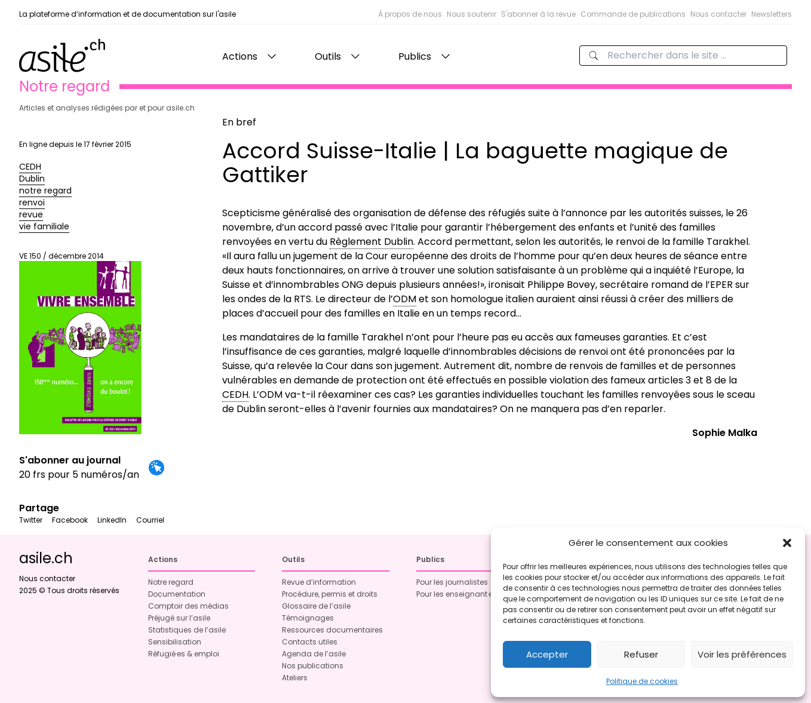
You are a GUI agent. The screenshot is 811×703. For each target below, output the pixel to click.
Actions (239, 56)
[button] (787, 543)
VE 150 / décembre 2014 (80, 343)
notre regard (45, 191)
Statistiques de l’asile (187, 630)
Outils (328, 56)
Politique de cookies (642, 681)
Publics (414, 56)
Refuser (641, 654)
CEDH (30, 167)
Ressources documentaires (332, 630)
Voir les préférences (742, 654)
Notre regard (170, 582)
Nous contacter (718, 14)
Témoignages (308, 618)
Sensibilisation (174, 642)
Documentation (176, 594)
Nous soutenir (471, 14)
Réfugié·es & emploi (183, 654)
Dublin (32, 179)
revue (31, 214)
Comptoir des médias (188, 606)
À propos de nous (410, 14)
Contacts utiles (309, 642)
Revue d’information (319, 582)
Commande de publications (633, 14)
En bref (239, 122)
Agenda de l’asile (314, 654)
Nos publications (312, 666)
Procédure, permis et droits (329, 594)
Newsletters (771, 14)
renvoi (32, 202)
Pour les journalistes (452, 582)
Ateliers (295, 678)
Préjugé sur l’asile (179, 618)
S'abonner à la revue (538, 14)
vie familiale (44, 226)
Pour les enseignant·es (456, 594)
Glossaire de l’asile (316, 606)
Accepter (547, 654)
